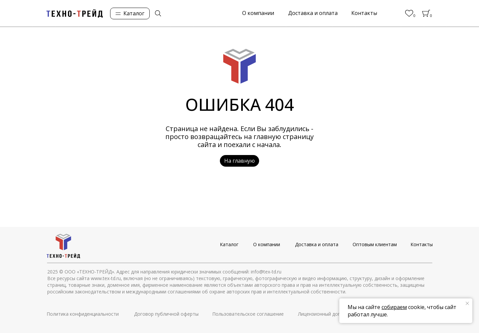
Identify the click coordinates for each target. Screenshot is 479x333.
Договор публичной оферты (166, 314)
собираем (394, 307)
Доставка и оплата (316, 244)
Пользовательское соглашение (248, 314)
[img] (158, 13)
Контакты (421, 244)
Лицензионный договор (324, 314)
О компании (266, 244)
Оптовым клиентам (375, 244)
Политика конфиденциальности (83, 314)
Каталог (229, 244)
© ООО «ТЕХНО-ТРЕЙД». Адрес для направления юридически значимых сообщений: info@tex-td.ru (170, 271)
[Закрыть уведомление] (467, 303)
